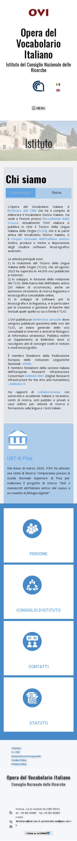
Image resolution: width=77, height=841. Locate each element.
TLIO (42, 231)
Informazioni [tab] (21, 192)
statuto (38, 723)
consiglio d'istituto (38, 610)
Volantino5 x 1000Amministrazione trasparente (26, 756)
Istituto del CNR (22, 210)
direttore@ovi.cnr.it (28, 821)
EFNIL (27, 364)
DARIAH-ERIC (34, 376)
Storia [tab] (56, 192)
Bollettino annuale (47, 319)
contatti (39, 666)
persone (38, 553)
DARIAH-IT (18, 384)
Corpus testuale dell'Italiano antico (40, 239)
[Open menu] (38, 108)
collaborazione (49, 392)
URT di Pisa (19, 458)
